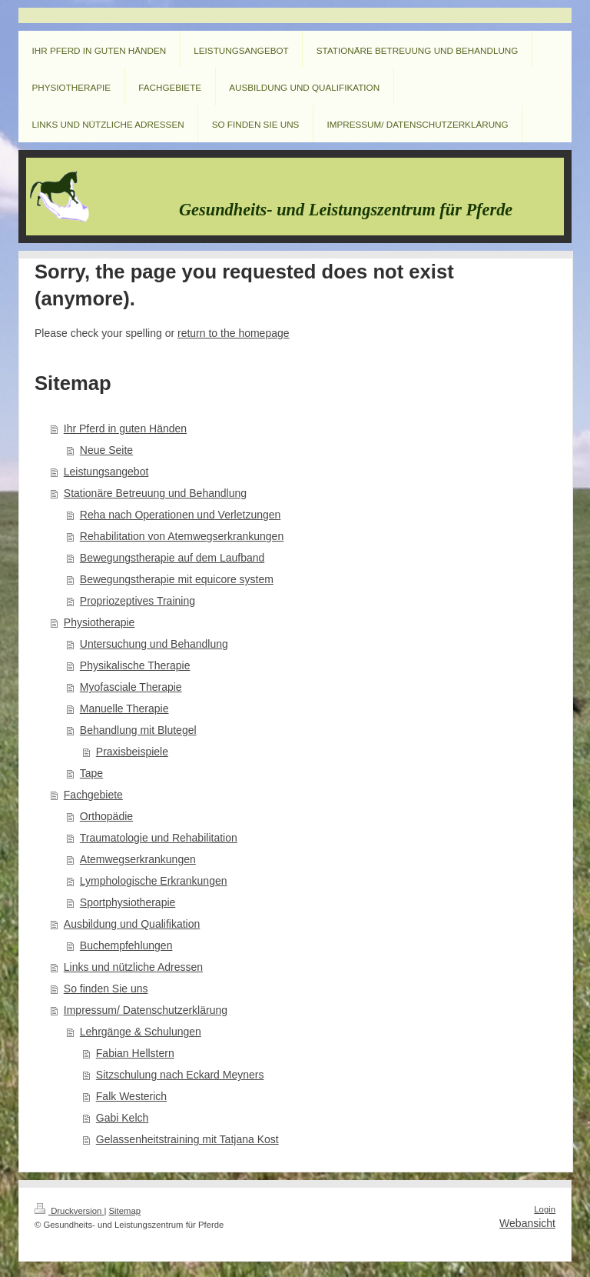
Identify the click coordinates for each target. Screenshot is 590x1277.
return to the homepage (233, 333)
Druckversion (69, 1210)
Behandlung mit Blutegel (138, 730)
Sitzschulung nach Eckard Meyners (180, 1075)
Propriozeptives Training (137, 601)
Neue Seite (106, 450)
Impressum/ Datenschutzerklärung (145, 1010)
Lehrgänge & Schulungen (140, 1031)
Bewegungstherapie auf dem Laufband (172, 558)
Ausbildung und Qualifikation (132, 924)
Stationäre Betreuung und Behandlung (155, 493)
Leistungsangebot (106, 471)
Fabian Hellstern (135, 1053)
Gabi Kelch (122, 1118)
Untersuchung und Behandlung (154, 644)
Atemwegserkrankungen (138, 859)
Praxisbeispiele (132, 751)
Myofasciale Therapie (131, 687)
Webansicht (527, 1223)
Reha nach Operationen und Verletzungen (180, 514)
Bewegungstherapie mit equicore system (176, 579)
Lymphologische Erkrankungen (153, 881)
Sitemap (125, 1210)
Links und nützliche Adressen (133, 967)
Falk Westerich (131, 1096)
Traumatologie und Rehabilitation (158, 838)
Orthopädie (106, 816)
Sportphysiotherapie (128, 902)
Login (544, 1209)
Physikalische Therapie (135, 665)
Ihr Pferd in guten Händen (125, 428)
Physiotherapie (99, 622)
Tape (91, 773)
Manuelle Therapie (124, 708)
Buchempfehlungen (126, 945)
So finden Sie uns (106, 988)
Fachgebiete (93, 795)
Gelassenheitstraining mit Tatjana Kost (187, 1139)
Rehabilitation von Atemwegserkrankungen (181, 536)
